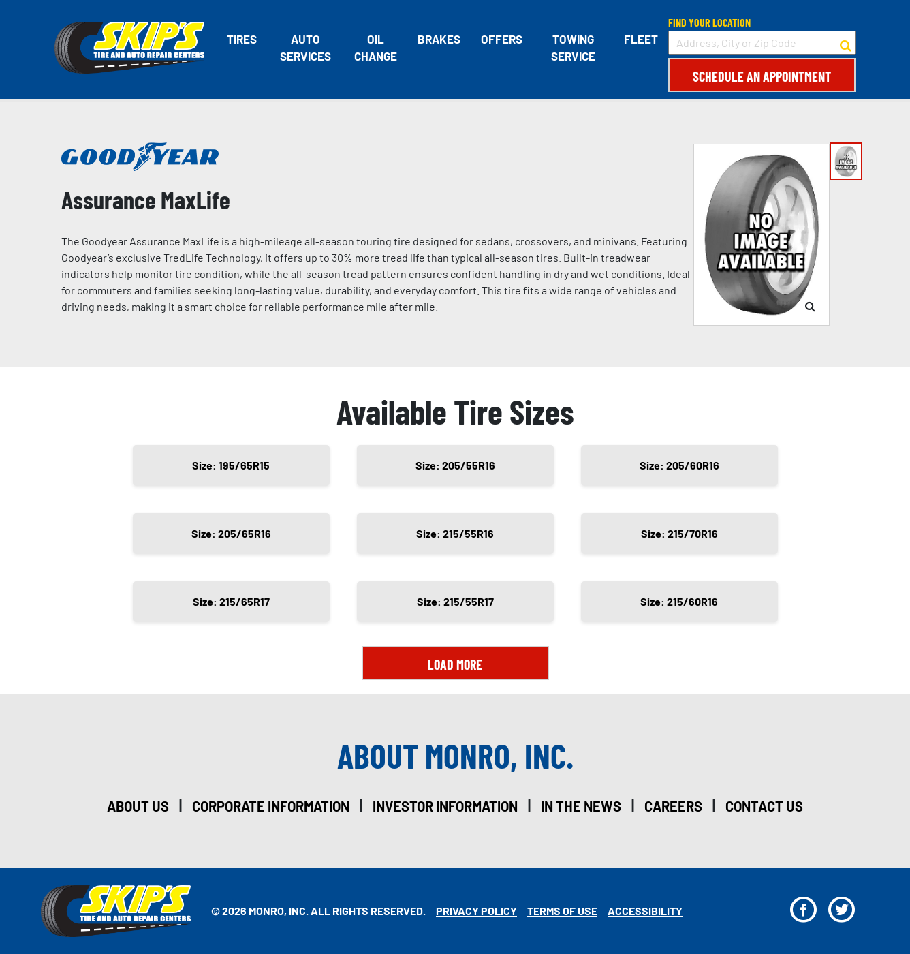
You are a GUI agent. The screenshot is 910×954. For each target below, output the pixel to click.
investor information (445, 806)
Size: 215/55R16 (455, 533)
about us (138, 806)
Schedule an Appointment (762, 76)
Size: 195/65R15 (231, 465)
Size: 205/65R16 (231, 533)
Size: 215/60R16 (679, 601)
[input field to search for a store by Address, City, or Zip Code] (762, 43)
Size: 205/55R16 (455, 465)
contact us (764, 806)
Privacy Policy (476, 910)
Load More (455, 664)
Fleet (641, 39)
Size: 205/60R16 (679, 465)
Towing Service (573, 47)
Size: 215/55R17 (455, 601)
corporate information (270, 806)
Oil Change (375, 47)
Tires (242, 39)
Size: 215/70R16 (679, 533)
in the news (581, 806)
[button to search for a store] (846, 43)
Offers (501, 39)
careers (673, 806)
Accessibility (645, 910)
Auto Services (305, 47)
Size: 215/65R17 (231, 601)
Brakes (439, 39)
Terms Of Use (562, 910)
